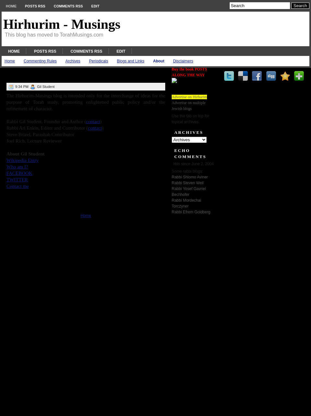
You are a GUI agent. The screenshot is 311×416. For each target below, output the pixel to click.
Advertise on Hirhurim (189, 97)
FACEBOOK (19, 173)
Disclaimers (183, 61)
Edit (95, 6)
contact (93, 121)
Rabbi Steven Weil (188, 183)
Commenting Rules (40, 61)
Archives (72, 61)
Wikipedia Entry (22, 160)
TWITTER (17, 179)
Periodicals (98, 61)
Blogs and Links (130, 61)
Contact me (17, 186)
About (159, 61)
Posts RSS (35, 6)
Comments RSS (68, 6)
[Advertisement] (191, 313)
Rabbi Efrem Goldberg (191, 212)
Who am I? (17, 166)
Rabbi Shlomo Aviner (190, 177)
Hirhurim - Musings (62, 24)
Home (11, 6)
